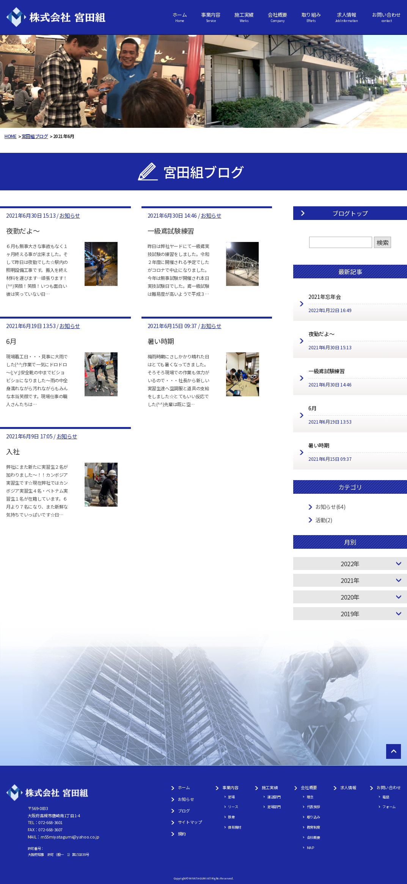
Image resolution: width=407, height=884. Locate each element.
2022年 (350, 563)
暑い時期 (161, 341)
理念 (310, 796)
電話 (385, 796)
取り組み (311, 17)
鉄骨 (231, 817)
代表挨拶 (313, 806)
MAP (310, 847)
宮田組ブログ (35, 136)
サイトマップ (190, 822)
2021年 (350, 580)
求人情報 (346, 17)
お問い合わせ (386, 17)
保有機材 (234, 827)
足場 (231, 796)
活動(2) (323, 520)
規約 (182, 834)
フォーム (389, 806)
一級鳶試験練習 (171, 231)
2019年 (350, 613)
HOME (11, 136)
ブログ (184, 810)
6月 (11, 341)
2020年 (350, 596)
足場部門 (274, 806)
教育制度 (313, 827)
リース (233, 806)
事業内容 (210, 17)
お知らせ (69, 215)
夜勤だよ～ (22, 231)
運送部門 (274, 796)
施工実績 (244, 17)
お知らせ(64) (330, 506)
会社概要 (277, 17)
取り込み (313, 817)
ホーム (180, 17)
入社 (12, 451)
